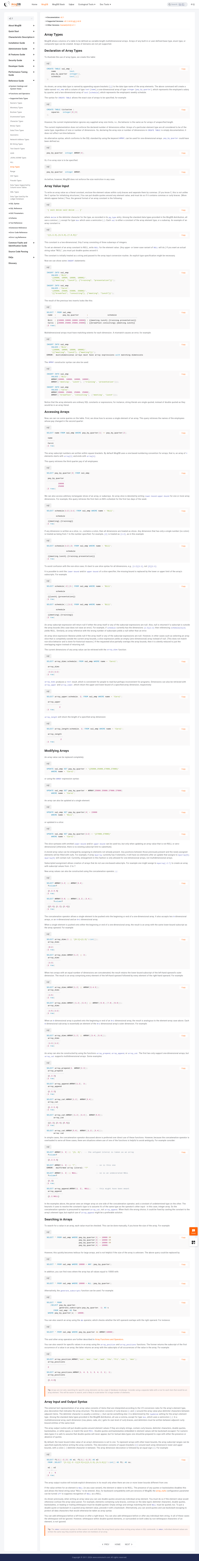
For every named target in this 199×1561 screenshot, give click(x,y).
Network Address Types (19, 140)
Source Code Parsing (18, 251)
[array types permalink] (42, 34)
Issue (193, 1231)
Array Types (15, 167)
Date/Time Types (17, 130)
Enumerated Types (17, 117)
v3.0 (70, 21)
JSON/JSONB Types (18, 158)
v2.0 (79, 21)
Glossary (13, 263)
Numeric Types (16, 103)
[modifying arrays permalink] (42, 750)
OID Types (14, 176)
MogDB (44, 4)
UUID (12, 153)
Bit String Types (16, 144)
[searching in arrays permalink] (42, 1219)
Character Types (16, 121)
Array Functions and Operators (109, 1339)
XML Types (14, 192)
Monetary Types (16, 108)
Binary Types (15, 126)
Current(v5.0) (65, 25)
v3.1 (66, 21)
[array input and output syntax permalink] (42, 1401)
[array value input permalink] (42, 185)
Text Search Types (17, 149)
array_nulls (161, 1491)
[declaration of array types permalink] (42, 50)
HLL (11, 162)
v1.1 (73, 25)
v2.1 (62, 17)
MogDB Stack (58, 4)
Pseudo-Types (15, 181)
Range (12, 171)
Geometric (14, 135)
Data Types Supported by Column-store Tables (20, 186)
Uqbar (71, 4)
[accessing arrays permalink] (42, 411)
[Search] (177, 4)
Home (34, 4)
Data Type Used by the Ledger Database (19, 198)
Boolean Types (16, 112)
